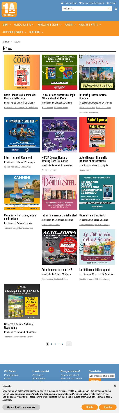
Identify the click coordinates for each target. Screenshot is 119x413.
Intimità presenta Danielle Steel (59, 215)
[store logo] (9, 9)
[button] (115, 386)
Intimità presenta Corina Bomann (93, 96)
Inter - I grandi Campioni (18, 157)
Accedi (113, 3)
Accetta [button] (108, 407)
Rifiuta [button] (89, 407)
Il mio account (70, 3)
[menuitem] (6, 24)
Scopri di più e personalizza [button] (21, 407)
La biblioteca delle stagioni (94, 269)
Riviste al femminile (87, 108)
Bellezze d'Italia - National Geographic (19, 326)
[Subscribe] (95, 380)
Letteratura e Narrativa (88, 112)
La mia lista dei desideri (91, 3)
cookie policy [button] (102, 394)
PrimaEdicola (11, 375)
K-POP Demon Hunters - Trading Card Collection (55, 159)
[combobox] (87, 8)
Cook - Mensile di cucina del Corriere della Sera (20, 96)
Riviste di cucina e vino (13, 108)
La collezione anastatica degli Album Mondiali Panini (58, 96)
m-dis (7, 378)
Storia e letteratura (103, 108)
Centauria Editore (61, 279)
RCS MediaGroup (30, 108)
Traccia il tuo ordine (71, 378)
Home (6, 42)
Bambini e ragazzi (49, 170)
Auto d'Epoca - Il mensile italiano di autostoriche (93, 159)
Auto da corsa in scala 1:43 (57, 269)
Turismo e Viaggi (11, 228)
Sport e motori (47, 108)
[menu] (59, 28)
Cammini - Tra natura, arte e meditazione (20, 217)
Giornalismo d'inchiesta (92, 215)
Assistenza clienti (70, 375)
